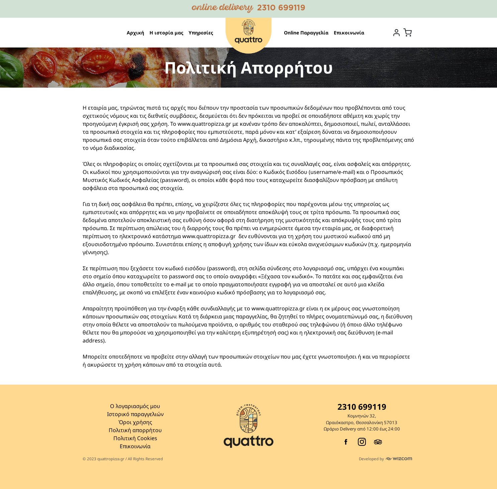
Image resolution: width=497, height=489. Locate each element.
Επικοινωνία (349, 32)
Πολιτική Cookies (135, 438)
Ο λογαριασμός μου (135, 406)
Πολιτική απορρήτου (135, 430)
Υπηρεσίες (201, 32)
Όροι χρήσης (135, 422)
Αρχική (135, 32)
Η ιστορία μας (166, 32)
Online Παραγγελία (306, 32)
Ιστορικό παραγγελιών (135, 414)
